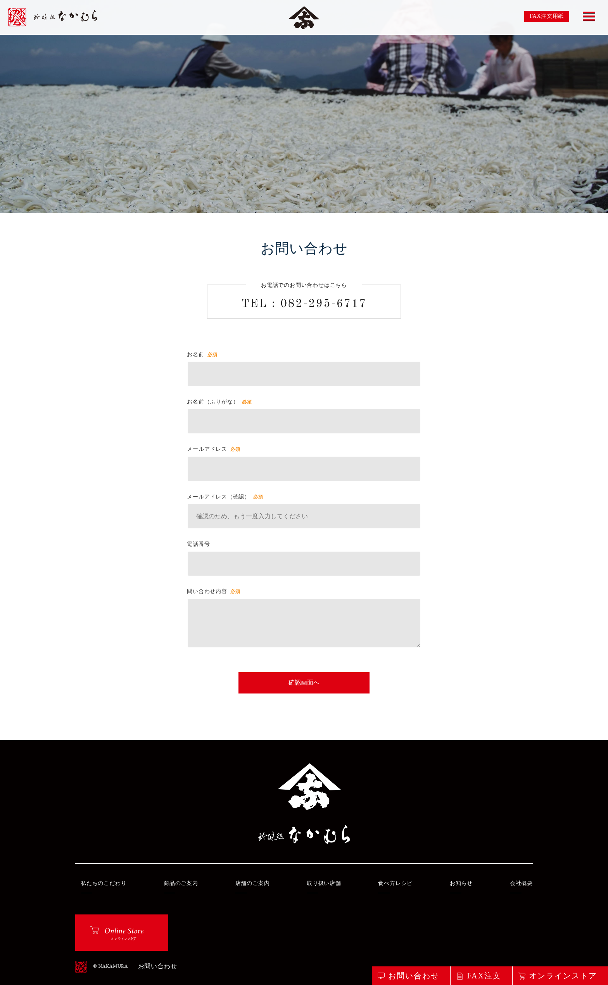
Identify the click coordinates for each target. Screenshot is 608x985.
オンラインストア (563, 975)
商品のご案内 (181, 883)
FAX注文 (484, 975)
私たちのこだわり (103, 883)
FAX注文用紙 (547, 16)
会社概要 (521, 883)
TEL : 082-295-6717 (304, 304)
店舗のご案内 (252, 883)
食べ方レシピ (395, 883)
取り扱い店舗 (324, 883)
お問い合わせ (157, 967)
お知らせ (461, 883)
